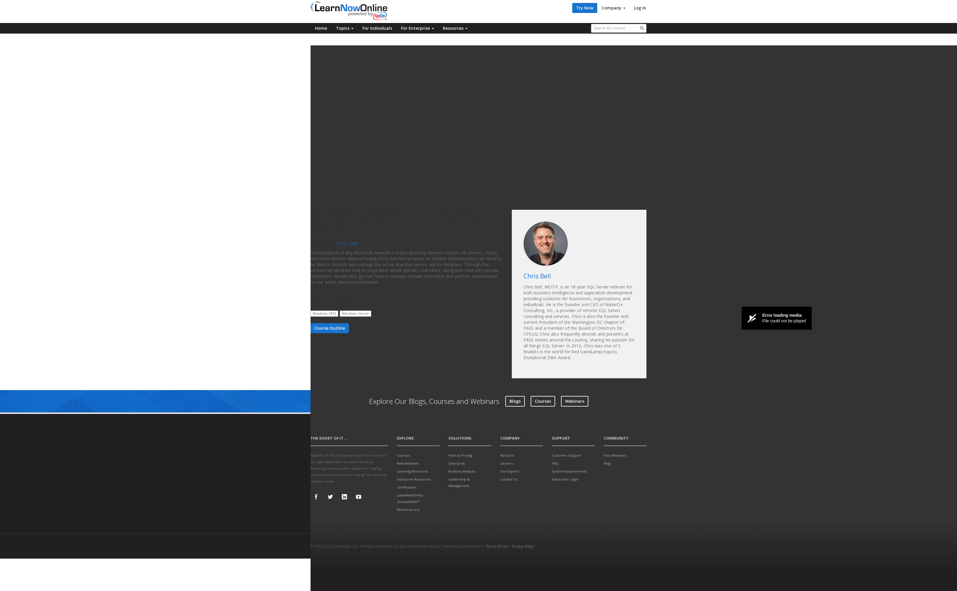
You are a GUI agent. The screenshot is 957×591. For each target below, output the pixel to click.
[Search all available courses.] (619, 28)
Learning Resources (412, 471)
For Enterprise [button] (417, 28)
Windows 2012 (324, 313)
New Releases (408, 463)
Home (321, 28)
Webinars (574, 401)
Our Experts (509, 471)
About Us (507, 455)
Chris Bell (347, 243)
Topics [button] (345, 28)
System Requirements (569, 471)
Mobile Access (408, 509)
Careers (506, 463)
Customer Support (566, 455)
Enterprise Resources (414, 479)
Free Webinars (615, 455)
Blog (607, 463)
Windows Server (355, 313)
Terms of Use (497, 546)
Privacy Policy (523, 546)
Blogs (515, 401)
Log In (640, 8)
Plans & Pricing (460, 455)
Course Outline (329, 328)
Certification (406, 487)
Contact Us (508, 479)
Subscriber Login (565, 479)
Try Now (584, 8)
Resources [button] (455, 28)
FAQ (555, 463)
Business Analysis (461, 471)
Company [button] (614, 8)
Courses (543, 401)
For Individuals (377, 28)
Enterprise (456, 463)
